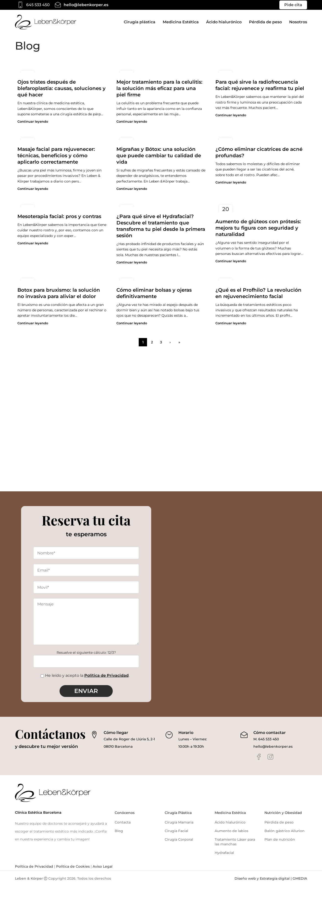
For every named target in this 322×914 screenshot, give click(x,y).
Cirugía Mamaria (179, 822)
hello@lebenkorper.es (273, 746)
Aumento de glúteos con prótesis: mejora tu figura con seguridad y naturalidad (258, 228)
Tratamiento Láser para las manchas (235, 842)
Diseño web (245, 878)
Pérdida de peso (279, 822)
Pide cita (293, 4)
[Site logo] (45, 22)
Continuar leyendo (32, 121)
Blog (119, 831)
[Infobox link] (32, 5)
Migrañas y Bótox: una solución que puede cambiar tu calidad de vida (158, 155)
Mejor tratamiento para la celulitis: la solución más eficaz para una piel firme (159, 88)
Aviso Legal (102, 866)
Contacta (123, 822)
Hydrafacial (224, 852)
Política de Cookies (72, 866)
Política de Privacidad (106, 675)
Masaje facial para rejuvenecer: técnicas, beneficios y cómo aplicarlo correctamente (56, 155)
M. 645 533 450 (266, 739)
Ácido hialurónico (230, 822)
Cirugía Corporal (179, 839)
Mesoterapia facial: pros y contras (59, 216)
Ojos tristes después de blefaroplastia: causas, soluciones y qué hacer (61, 88)
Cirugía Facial (176, 831)
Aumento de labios (231, 831)
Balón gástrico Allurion (284, 831)
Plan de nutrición (279, 839)
